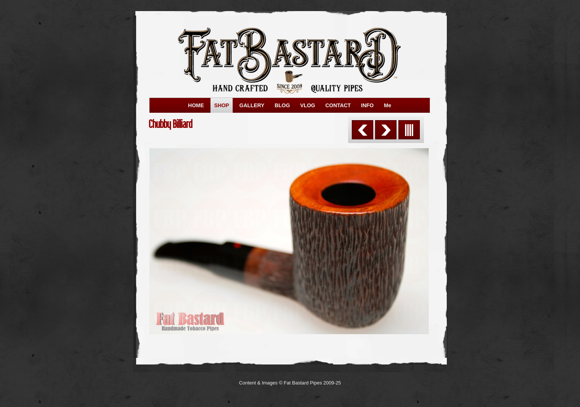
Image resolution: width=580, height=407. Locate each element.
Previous (362, 130)
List (409, 130)
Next (385, 130)
